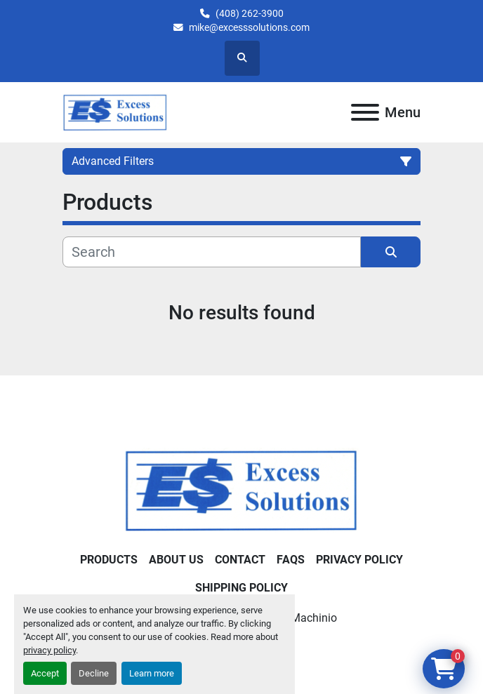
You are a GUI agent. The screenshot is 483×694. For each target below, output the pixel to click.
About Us (176, 559)
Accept (45, 673)
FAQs (291, 559)
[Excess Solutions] (241, 489)
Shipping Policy (241, 587)
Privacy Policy (359, 559)
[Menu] (365, 112)
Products (109, 559)
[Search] (211, 251)
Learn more (151, 673)
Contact (240, 559)
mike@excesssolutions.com (249, 27)
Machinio (314, 618)
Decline (94, 673)
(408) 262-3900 (250, 13)
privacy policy (49, 650)
